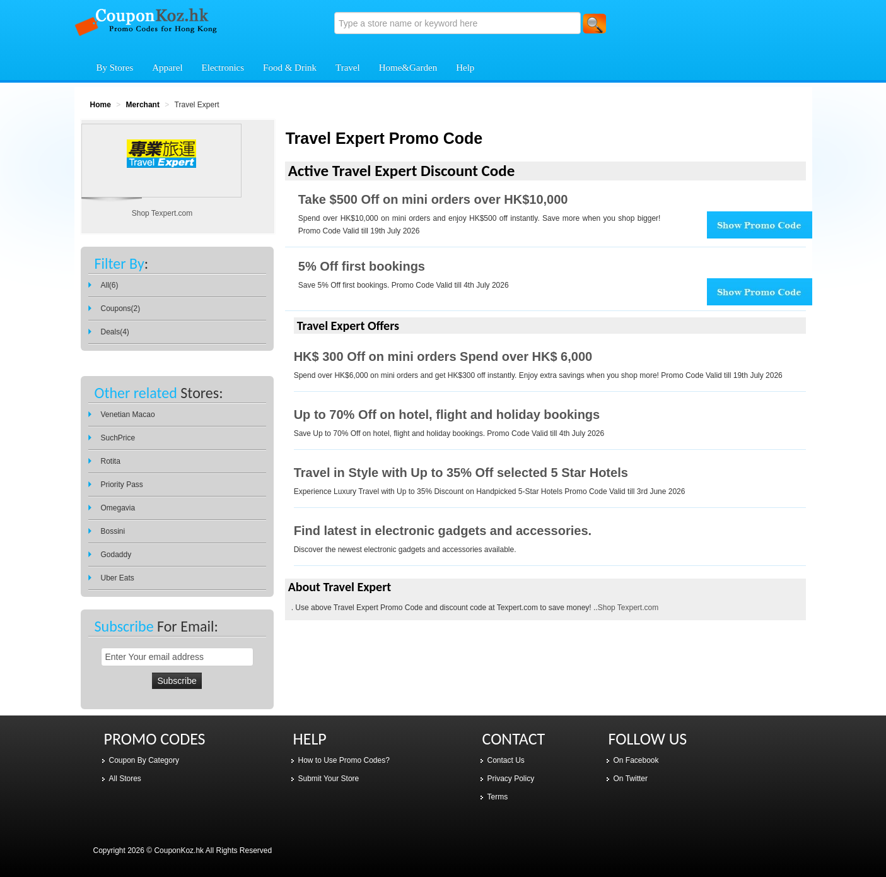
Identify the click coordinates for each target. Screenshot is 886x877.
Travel (347, 67)
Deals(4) (115, 331)
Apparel (167, 67)
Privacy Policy (511, 778)
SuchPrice (118, 437)
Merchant (143, 104)
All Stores (125, 778)
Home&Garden (408, 67)
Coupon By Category (144, 760)
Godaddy (116, 554)
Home (100, 104)
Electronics (223, 67)
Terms (497, 796)
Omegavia (118, 507)
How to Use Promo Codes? (344, 760)
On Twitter (631, 778)
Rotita (110, 461)
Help (465, 67)
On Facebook (636, 760)
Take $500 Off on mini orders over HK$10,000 (433, 199)
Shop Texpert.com (628, 607)
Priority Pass (122, 484)
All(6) (110, 285)
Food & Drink (290, 67)
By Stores (115, 67)
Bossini (113, 531)
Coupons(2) (121, 308)
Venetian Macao (128, 414)
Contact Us (506, 760)
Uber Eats (117, 578)
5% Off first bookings (361, 266)
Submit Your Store (328, 778)
